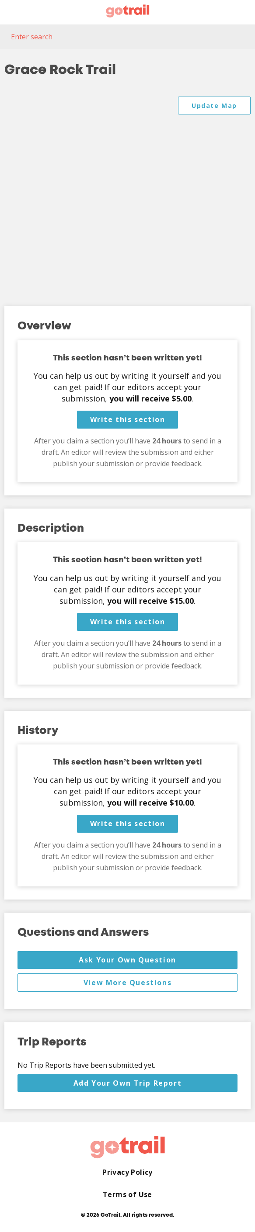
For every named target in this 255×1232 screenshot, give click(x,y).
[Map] (127, 192)
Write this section (127, 419)
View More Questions (127, 982)
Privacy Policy (127, 1172)
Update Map (214, 105)
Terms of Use (127, 1194)
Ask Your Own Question (127, 960)
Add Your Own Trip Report (127, 1083)
